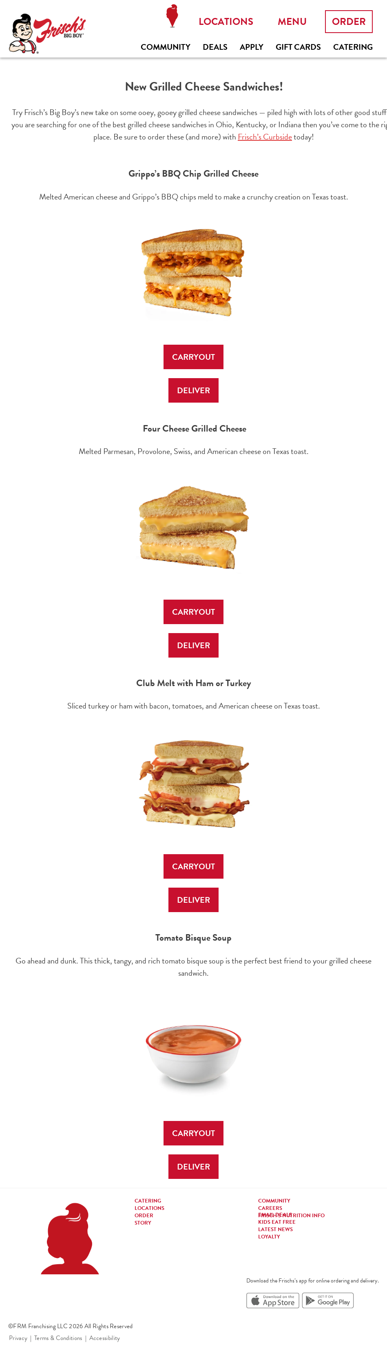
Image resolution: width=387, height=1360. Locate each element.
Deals (215, 47)
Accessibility (104, 1337)
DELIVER (193, 390)
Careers (270, 1208)
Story (143, 1223)
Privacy (18, 1337)
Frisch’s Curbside (265, 137)
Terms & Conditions (58, 1337)
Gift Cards (298, 47)
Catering (353, 47)
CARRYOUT (193, 357)
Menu (292, 21)
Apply (251, 47)
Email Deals (275, 1215)
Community (165, 47)
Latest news (275, 1229)
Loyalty (269, 1237)
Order (349, 21)
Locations (172, 16)
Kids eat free (277, 1222)
